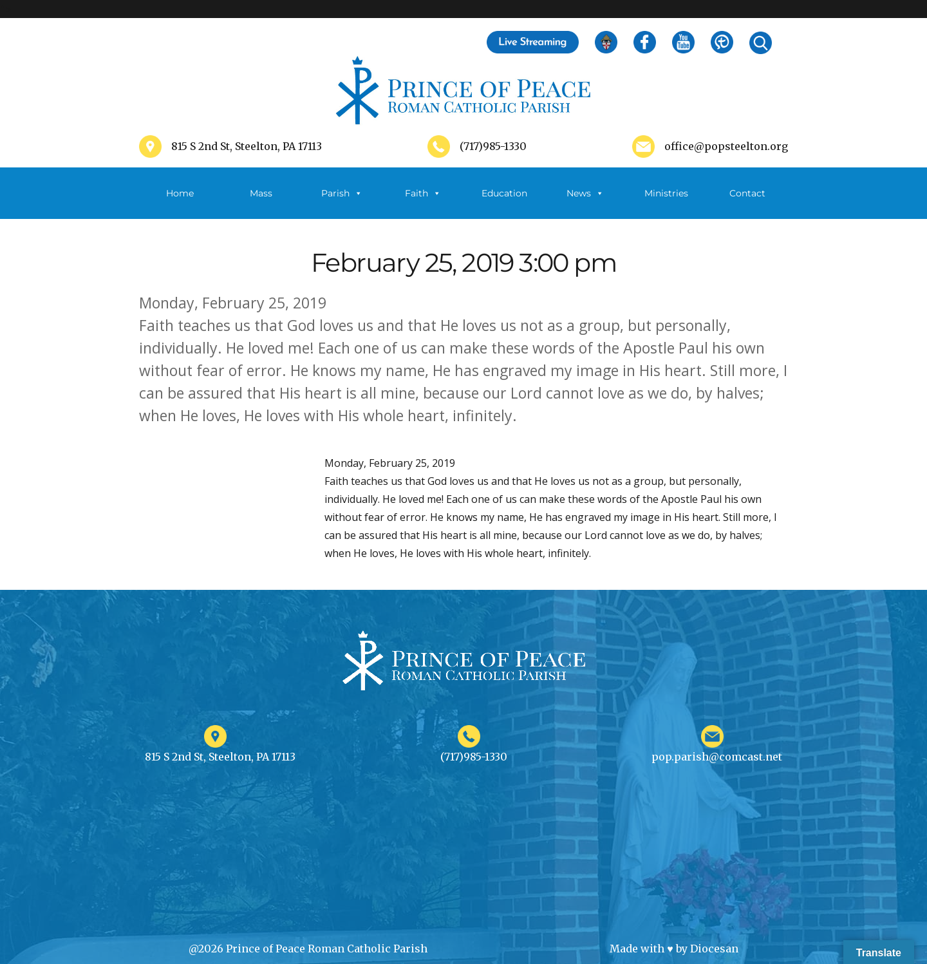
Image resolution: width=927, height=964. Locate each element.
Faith (423, 193)
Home (180, 193)
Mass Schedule (261, 203)
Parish (341, 193)
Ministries (666, 203)
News (585, 193)
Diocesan (714, 948)
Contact (747, 193)
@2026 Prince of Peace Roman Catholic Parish (308, 948)
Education (504, 193)
